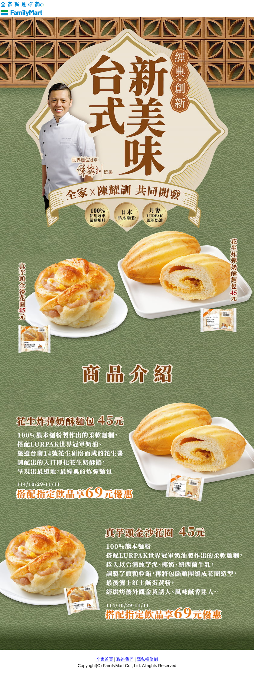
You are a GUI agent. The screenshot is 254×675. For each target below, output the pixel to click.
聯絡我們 (124, 659)
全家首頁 (104, 659)
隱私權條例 (147, 659)
